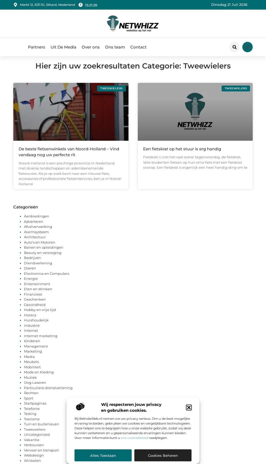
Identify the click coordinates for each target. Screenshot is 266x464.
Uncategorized (37, 440)
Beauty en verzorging (42, 258)
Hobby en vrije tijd (40, 316)
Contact (138, 47)
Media (29, 362)
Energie (31, 285)
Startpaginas (35, 409)
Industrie (32, 331)
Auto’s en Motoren (39, 248)
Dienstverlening (38, 269)
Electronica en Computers (46, 279)
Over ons (91, 47)
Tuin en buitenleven (41, 430)
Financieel (33, 300)
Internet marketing (40, 342)
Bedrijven (32, 264)
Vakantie (31, 445)
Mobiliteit (32, 373)
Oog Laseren (35, 388)
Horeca (30, 321)
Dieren (30, 274)
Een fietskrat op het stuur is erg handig (182, 154)
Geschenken (35, 305)
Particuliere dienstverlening (48, 394)
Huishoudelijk (36, 326)
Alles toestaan (103, 455)
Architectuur (35, 243)
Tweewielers (34, 435)
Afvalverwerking (38, 233)
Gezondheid (34, 310)
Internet (31, 336)
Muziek (30, 383)
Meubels (31, 368)
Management (36, 352)
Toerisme (32, 425)
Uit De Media (63, 47)
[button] (189, 407)
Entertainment (37, 290)
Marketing (33, 357)
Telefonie (32, 414)
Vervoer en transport (41, 456)
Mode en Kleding (39, 378)
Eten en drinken (38, 295)
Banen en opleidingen (43, 253)
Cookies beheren (163, 455)
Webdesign (34, 461)
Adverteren (33, 227)
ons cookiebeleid (134, 438)
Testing (30, 420)
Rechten (31, 399)
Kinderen (32, 347)
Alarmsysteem (36, 238)
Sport (28, 404)
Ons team (115, 47)
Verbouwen (34, 451)
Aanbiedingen (36, 222)
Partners (36, 47)
